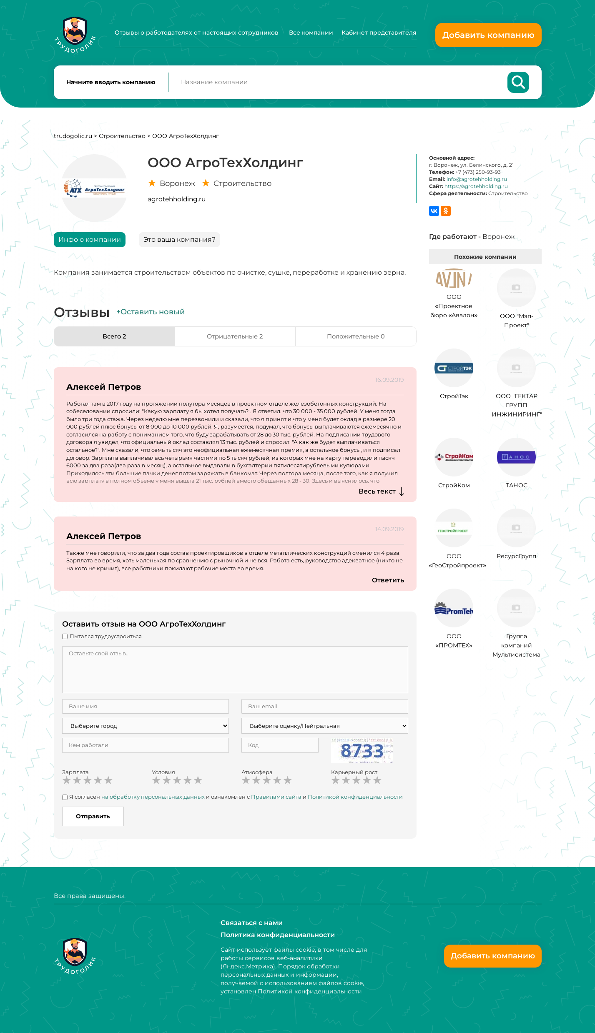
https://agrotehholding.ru (476, 189)
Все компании (311, 32)
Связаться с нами (252, 922)
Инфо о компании (89, 242)
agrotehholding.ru (177, 202)
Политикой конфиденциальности (355, 800)
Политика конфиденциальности (278, 935)
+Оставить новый (150, 315)
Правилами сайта (276, 800)
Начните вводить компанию (111, 84)
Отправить (93, 819)
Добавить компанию (488, 35)
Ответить (388, 583)
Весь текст (377, 494)
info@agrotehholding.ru (477, 182)
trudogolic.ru (73, 139)
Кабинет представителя (379, 32)
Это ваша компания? (179, 242)
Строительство (122, 139)
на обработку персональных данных (153, 800)
